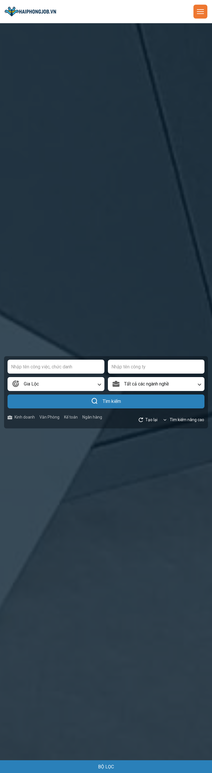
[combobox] (56, 384)
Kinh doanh (21, 417)
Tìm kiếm (106, 401)
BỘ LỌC (106, 767)
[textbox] (156, 384)
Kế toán (71, 417)
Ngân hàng (92, 417)
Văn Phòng (49, 417)
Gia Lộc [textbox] (31, 384)
